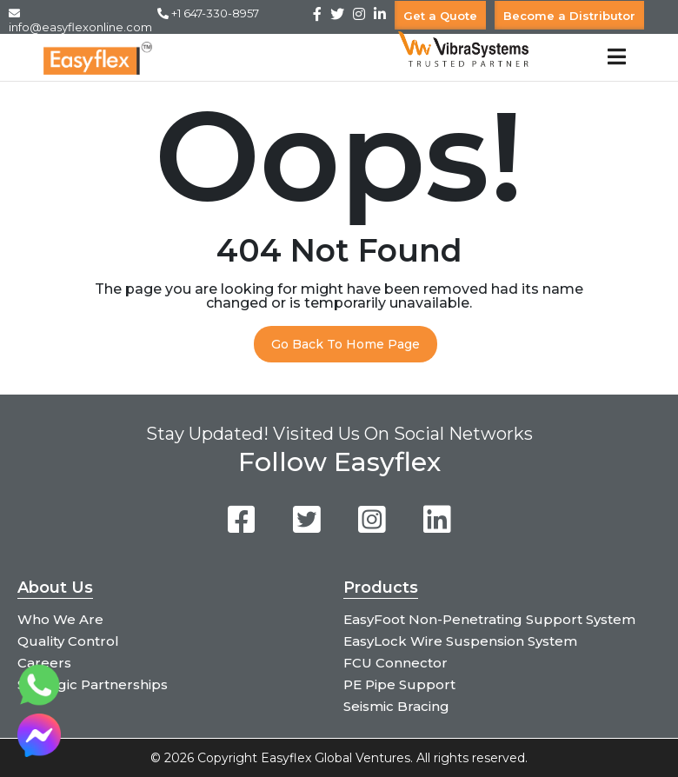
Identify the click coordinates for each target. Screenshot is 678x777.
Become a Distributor (569, 15)
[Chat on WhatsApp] (39, 702)
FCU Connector (395, 662)
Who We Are (60, 619)
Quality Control (68, 641)
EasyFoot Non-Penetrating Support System (489, 619)
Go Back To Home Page (345, 344)
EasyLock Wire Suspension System (460, 641)
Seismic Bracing (396, 706)
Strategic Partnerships (92, 684)
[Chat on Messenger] (39, 752)
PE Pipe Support (399, 684)
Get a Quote (440, 15)
